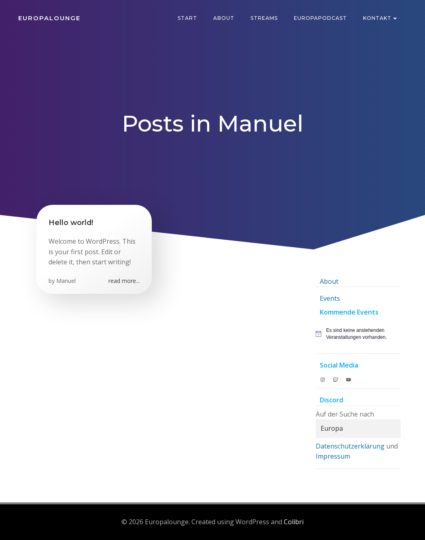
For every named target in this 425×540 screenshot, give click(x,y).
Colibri (294, 521)
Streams (264, 18)
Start (187, 18)
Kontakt (381, 18)
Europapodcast (320, 18)
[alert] (358, 333)
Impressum (333, 456)
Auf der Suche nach (345, 414)
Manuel (66, 281)
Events (330, 298)
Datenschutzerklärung (350, 446)
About (223, 18)
